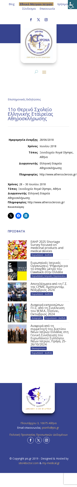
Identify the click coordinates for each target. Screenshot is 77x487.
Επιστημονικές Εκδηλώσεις (24, 99)
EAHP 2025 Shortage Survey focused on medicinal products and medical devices (47, 246)
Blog (11, 4)
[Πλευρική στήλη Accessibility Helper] (72, 4)
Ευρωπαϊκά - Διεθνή (42, 254)
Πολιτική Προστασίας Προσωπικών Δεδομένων (38, 434)
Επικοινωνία (47, 8)
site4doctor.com (29, 463)
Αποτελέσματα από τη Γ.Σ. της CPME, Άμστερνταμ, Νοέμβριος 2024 (49, 287)
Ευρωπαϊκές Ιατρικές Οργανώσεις (49, 275)
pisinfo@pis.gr (51, 427)
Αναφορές (37, 318)
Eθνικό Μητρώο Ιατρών (36, 4)
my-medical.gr (51, 463)
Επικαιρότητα (39, 348)
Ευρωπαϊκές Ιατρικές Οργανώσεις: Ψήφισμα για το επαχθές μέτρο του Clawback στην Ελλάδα (49, 267)
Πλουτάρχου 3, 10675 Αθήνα (38, 423)
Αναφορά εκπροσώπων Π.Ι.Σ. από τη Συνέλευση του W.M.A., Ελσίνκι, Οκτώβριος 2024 (47, 309)
